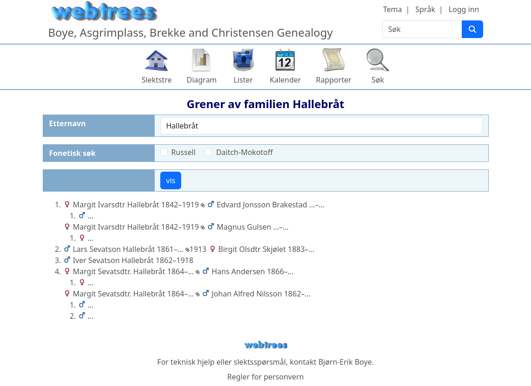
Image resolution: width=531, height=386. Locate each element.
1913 (196, 249)
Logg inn (464, 9)
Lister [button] (243, 80)
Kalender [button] (285, 80)
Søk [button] (378, 80)
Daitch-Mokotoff (244, 152)
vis (171, 180)
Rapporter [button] (333, 80)
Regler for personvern (265, 377)
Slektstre (157, 80)
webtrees (266, 345)
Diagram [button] (202, 80)
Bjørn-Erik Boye (345, 362)
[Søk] (472, 29)
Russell (183, 152)
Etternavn (67, 123)
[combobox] (321, 126)
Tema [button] (392, 9)
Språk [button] (425, 9)
